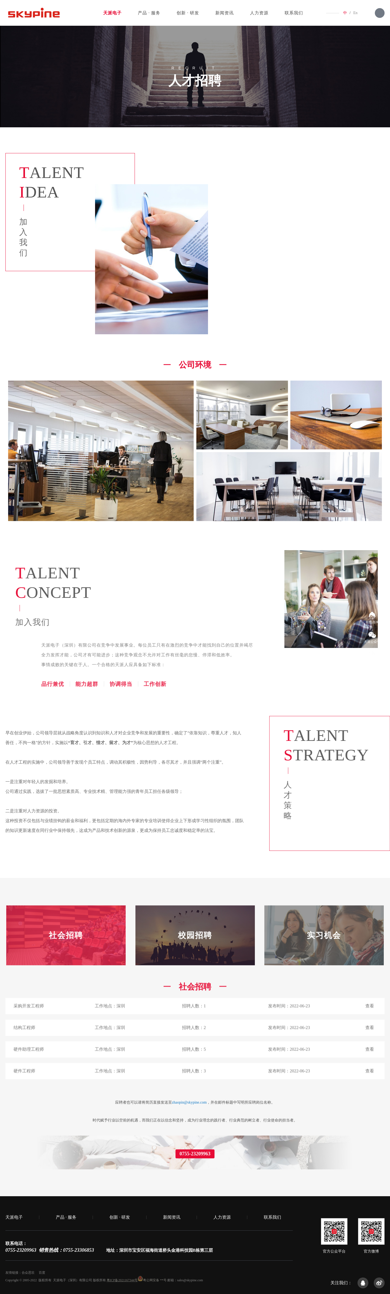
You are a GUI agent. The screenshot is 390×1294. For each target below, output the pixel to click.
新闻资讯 (224, 13)
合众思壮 (28, 1272)
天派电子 (112, 13)
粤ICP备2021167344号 (122, 1280)
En (355, 13)
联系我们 (294, 13)
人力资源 (259, 13)
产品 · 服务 (149, 13)
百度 (42, 1272)
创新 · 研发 (188, 13)
